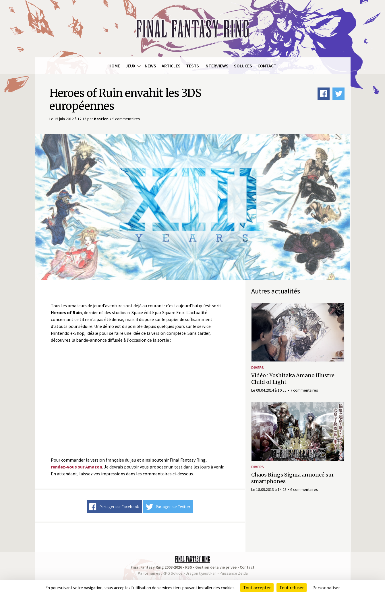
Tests (192, 66)
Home (114, 66)
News (150, 66)
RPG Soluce (173, 573)
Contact (267, 66)
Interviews (216, 66)
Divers (257, 367)
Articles (171, 66)
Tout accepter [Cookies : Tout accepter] (257, 587)
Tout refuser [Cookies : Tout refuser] (291, 587)
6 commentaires (304, 489)
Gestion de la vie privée (216, 567)
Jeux (130, 66)
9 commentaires (126, 118)
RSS (188, 567)
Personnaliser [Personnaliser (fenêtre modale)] (326, 587)
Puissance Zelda (234, 573)
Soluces (243, 66)
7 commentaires (304, 390)
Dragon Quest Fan (201, 573)
